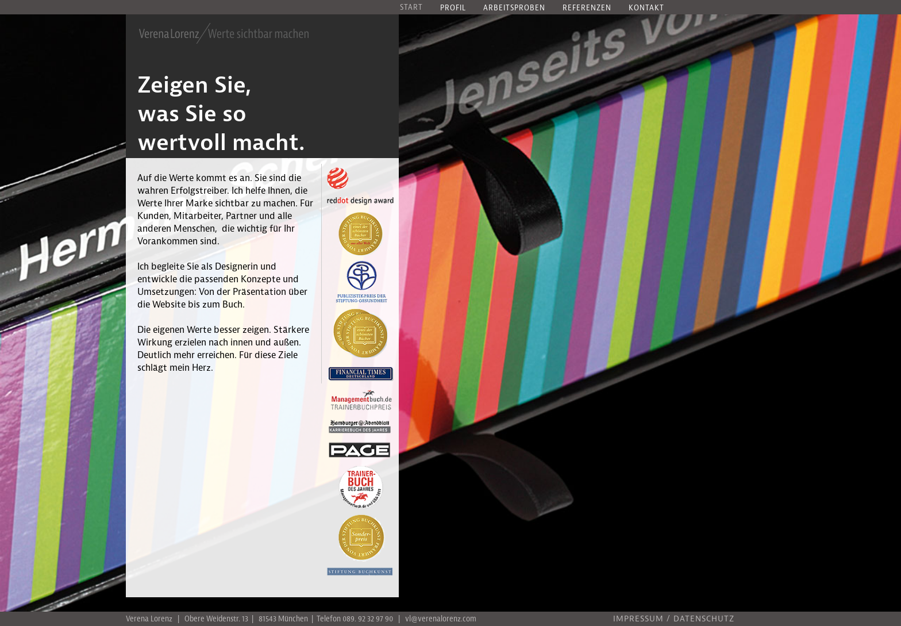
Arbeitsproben (514, 8)
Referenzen (587, 8)
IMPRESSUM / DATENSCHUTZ (673, 619)
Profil (453, 8)
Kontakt (646, 8)
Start (411, 7)
